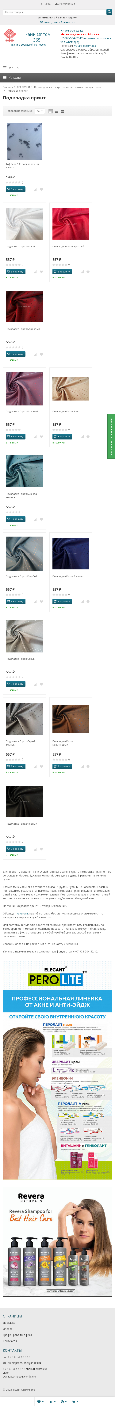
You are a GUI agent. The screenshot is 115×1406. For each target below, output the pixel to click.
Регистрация (65, 4)
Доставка (9, 1322)
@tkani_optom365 (85, 46)
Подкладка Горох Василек (68, 576)
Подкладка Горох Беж (65, 411)
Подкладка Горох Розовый (22, 411)
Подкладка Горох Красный (68, 246)
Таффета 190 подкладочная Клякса (22, 165)
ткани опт (21, 913)
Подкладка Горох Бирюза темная (21, 495)
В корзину (15, 189)
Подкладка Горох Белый (20, 246)
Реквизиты (10, 1341)
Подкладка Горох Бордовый (23, 329)
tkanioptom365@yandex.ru (24, 1363)
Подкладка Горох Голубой (21, 576)
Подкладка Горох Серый (20, 658)
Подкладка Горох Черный (21, 823)
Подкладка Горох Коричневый (62, 742)
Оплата (8, 1329)
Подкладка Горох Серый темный (20, 742)
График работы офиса (17, 1335)
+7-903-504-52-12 (71, 30)
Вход (45, 4)
